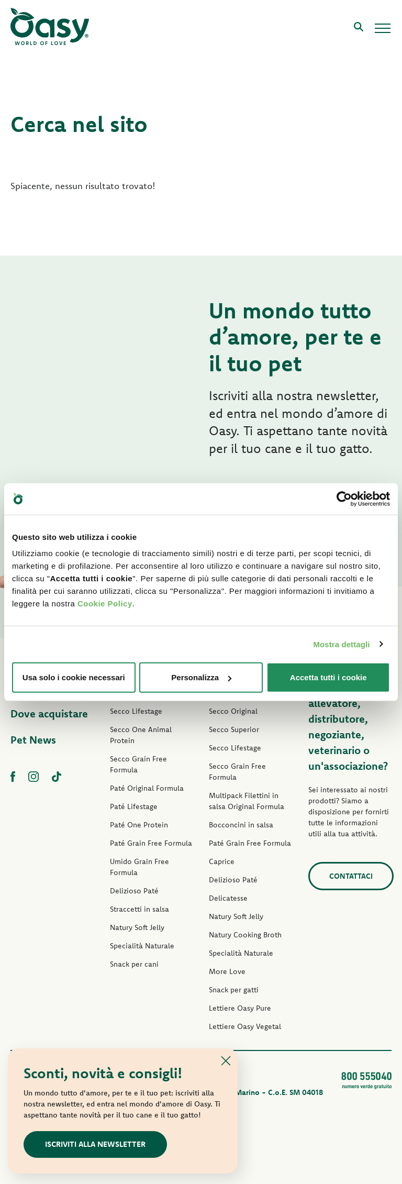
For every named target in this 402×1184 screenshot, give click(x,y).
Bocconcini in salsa (241, 824)
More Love (227, 971)
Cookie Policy (104, 603)
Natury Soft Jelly (137, 927)
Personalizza (201, 677)
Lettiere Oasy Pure (240, 1008)
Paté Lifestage (134, 806)
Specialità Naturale (142, 945)
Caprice (221, 861)
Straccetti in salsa (139, 909)
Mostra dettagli (341, 643)
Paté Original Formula (147, 788)
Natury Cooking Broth (245, 934)
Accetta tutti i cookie (328, 677)
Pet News (33, 739)
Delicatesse (228, 898)
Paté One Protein (139, 824)
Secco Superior (234, 729)
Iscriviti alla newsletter (95, 1144)
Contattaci (351, 876)
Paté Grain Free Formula (151, 843)
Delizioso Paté (134, 890)
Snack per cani (134, 964)
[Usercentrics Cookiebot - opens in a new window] (344, 498)
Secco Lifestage (136, 711)
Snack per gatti (234, 989)
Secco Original (233, 711)
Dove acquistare (49, 713)
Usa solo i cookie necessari (74, 677)
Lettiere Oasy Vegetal (245, 1026)
